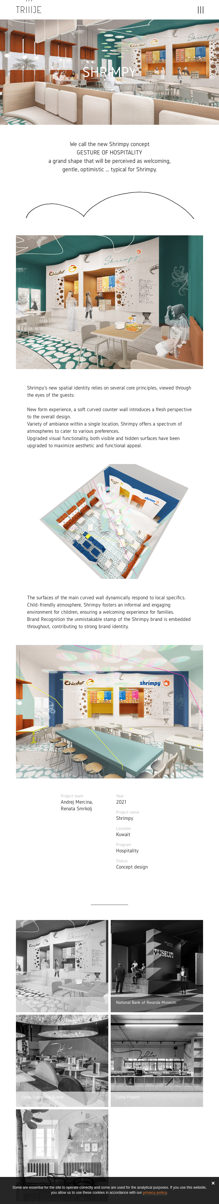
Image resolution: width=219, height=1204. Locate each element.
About (140, 11)
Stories (113, 11)
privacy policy (155, 1192)
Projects (82, 11)
